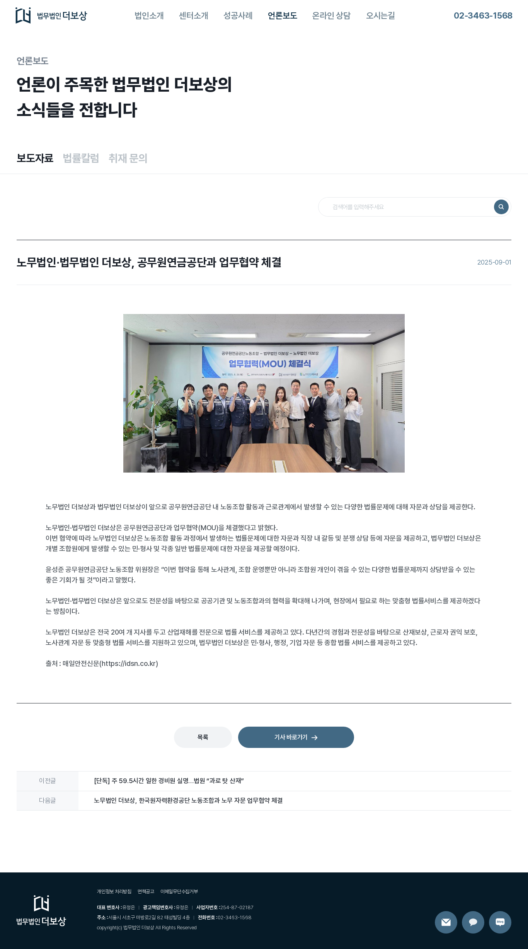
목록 (203, 737)
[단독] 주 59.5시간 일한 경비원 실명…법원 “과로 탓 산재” (169, 781)
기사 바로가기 (296, 737)
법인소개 (149, 15)
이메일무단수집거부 (179, 891)
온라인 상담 (331, 15)
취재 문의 (128, 158)
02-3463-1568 (483, 15)
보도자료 (35, 158)
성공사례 (237, 15)
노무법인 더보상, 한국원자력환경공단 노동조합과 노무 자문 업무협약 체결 (188, 800)
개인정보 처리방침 (114, 891)
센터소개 (193, 15)
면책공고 (146, 891)
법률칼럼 (81, 158)
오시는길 (380, 15)
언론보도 (282, 15)
